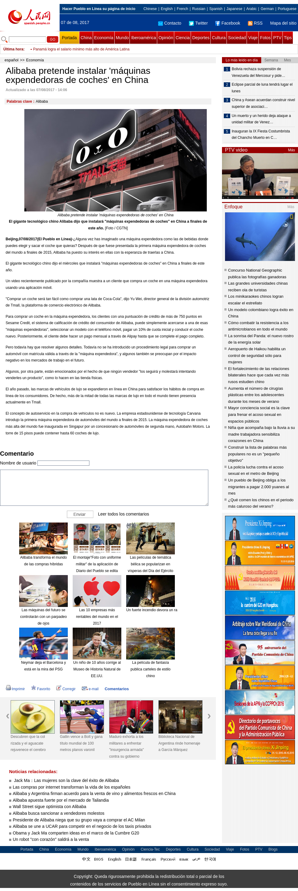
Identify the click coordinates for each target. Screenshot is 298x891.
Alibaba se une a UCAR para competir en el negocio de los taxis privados (82, 826)
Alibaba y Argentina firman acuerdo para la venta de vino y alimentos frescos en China (94, 793)
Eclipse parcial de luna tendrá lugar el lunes (262, 87)
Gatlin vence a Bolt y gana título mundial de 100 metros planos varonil (81, 743)
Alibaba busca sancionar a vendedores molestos (58, 813)
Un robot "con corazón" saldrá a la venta (51, 839)
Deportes (201, 37)
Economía (103, 37)
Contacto (169, 23)
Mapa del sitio (283, 23)
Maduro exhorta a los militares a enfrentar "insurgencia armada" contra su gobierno (126, 747)
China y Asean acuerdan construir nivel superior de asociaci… (263, 103)
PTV (277, 37)
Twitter (198, 23)
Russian (198, 9)
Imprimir (15, 689)
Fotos (265, 37)
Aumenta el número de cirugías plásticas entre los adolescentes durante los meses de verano (256, 395)
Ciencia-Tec (150, 849)
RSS (255, 23)
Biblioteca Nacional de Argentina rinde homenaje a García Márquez (179, 743)
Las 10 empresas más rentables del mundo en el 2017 (97, 616)
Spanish (215, 9)
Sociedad (237, 37)
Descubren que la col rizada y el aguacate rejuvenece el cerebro (28, 743)
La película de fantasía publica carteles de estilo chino (150, 669)
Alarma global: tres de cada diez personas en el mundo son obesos (87, 45)
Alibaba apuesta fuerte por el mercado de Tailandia (61, 800)
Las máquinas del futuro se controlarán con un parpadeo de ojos (43, 616)
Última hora (13, 49)
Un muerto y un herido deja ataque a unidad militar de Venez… (261, 119)
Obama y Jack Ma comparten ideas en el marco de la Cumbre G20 (76, 833)
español (12, 60)
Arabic (251, 9)
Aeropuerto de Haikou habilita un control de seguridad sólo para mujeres (257, 355)
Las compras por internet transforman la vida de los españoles (71, 787)
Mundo (122, 37)
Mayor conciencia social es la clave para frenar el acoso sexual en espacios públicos (259, 414)
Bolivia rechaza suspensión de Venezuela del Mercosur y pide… (258, 72)
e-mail (90, 689)
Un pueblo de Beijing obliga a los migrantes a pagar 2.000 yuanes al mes (258, 486)
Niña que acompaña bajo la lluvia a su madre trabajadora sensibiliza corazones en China (261, 434)
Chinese (150, 9)
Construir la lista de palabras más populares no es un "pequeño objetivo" (257, 454)
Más (291, 150)
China (86, 37)
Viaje (253, 37)
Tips (288, 37)
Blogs (273, 849)
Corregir (65, 689)
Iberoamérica (143, 37)
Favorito (40, 689)
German (267, 9)
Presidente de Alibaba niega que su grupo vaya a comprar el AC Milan (79, 819)
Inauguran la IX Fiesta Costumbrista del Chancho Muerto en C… (261, 134)
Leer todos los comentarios (123, 514)
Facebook (227, 23)
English (167, 9)
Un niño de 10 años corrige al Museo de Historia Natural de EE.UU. (97, 669)
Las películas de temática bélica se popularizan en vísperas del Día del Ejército (150, 564)
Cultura (219, 37)
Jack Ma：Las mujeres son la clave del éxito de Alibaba (66, 780)
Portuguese (287, 9)
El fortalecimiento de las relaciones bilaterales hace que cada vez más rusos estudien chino (258, 375)
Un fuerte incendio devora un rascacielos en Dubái (167, 610)
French (182, 9)
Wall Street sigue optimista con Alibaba (49, 806)
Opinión (165, 37)
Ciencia (182, 37)
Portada (69, 37)
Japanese (234, 9)
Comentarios (117, 689)
